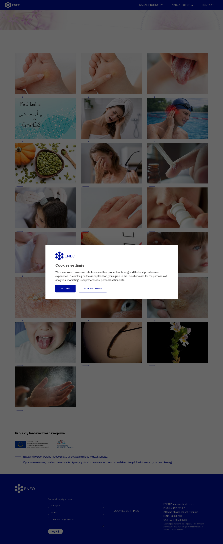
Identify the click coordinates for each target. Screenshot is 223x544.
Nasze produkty (149, 5)
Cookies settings (126, 511)
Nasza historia (180, 5)
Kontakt (206, 5)
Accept (65, 288)
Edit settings (93, 288)
